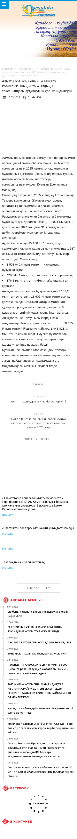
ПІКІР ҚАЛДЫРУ (38, 587)
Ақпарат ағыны (26, 68)
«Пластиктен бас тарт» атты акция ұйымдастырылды (38, 528)
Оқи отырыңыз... (37, 439)
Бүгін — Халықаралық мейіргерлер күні (38, 398)
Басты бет (7, 68)
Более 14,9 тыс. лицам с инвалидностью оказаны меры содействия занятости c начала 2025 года (38, 420)
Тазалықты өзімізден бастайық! (23, 562)
